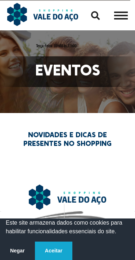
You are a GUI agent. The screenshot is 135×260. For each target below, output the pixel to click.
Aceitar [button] (54, 251)
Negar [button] (17, 251)
